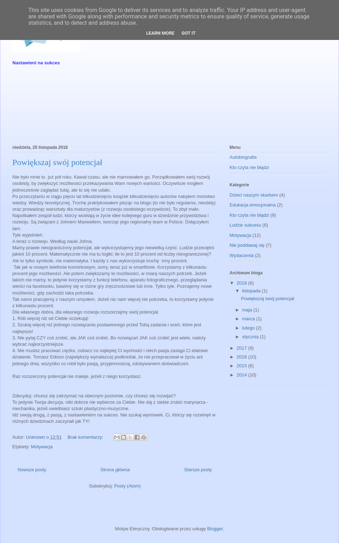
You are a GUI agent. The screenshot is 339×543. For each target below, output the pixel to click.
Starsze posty (198, 469)
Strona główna (115, 469)
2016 (242, 357)
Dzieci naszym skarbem (254, 195)
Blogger (214, 528)
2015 (242, 365)
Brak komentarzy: (86, 437)
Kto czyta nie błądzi (249, 167)
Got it (189, 33)
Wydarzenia (242, 255)
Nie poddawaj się (247, 245)
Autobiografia (243, 157)
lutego (249, 328)
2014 (242, 375)
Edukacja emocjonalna (253, 205)
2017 (242, 348)
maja (248, 310)
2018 (242, 283)
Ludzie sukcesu (245, 225)
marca (249, 318)
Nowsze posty (32, 469)
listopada (252, 290)
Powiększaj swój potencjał (57, 162)
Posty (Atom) (127, 486)
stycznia (251, 336)
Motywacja (42, 446)
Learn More (160, 33)
